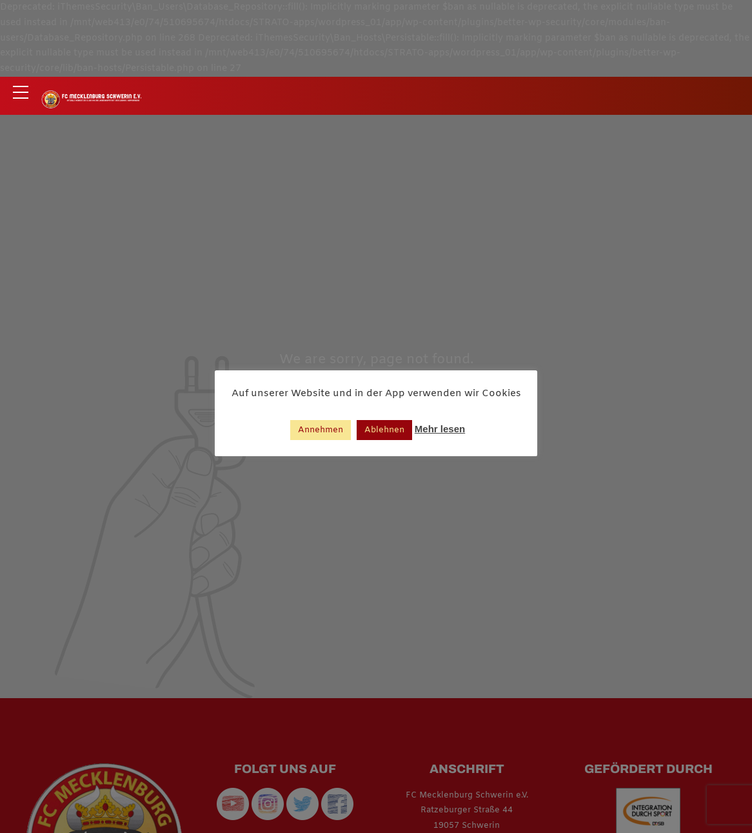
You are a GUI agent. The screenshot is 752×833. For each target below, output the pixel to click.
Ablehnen (384, 430)
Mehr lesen (440, 428)
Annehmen (320, 430)
